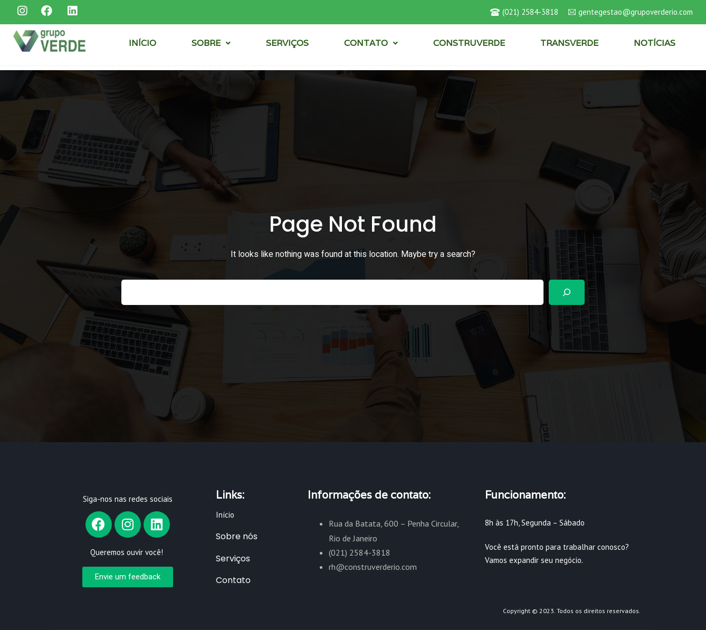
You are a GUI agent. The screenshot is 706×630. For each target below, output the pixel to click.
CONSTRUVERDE (469, 43)
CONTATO (371, 43)
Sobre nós (236, 536)
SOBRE (211, 43)
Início (225, 515)
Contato (233, 580)
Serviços (233, 558)
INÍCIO (142, 43)
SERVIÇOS (287, 43)
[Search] (567, 292)
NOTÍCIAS (654, 43)
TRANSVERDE (569, 43)
